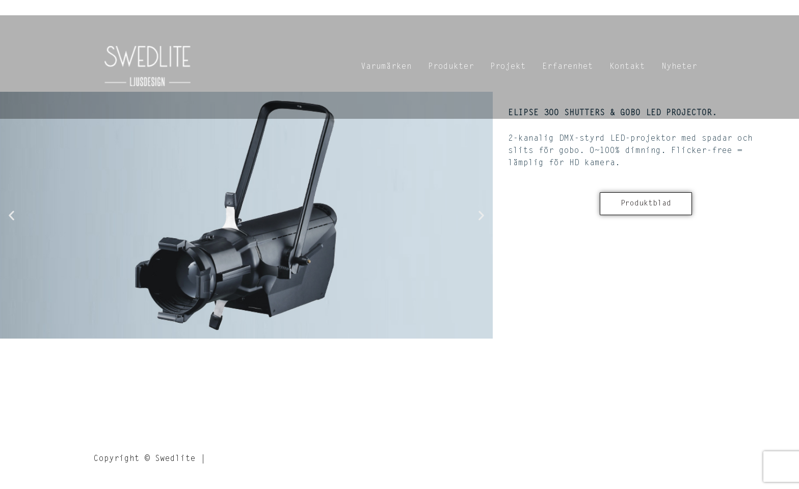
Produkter (451, 67)
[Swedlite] (148, 67)
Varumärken (386, 67)
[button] (11, 215)
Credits (229, 459)
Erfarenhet (567, 67)
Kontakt (627, 67)
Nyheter (679, 67)
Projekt (508, 67)
